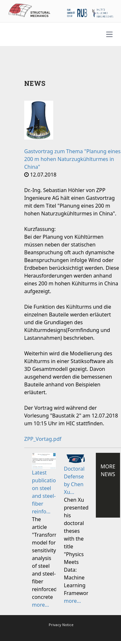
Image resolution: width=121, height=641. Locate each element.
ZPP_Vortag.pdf (42, 438)
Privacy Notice (61, 624)
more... (40, 604)
